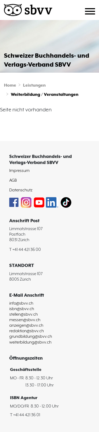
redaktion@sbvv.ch (26, 331)
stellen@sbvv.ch (23, 314)
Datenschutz (20, 190)
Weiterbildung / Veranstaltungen (44, 94)
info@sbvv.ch (21, 303)
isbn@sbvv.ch (21, 309)
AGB (13, 180)
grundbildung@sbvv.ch (30, 336)
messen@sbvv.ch (24, 320)
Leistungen (34, 85)
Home (10, 85)
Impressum (19, 170)
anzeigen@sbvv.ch (26, 325)
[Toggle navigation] (92, 11)
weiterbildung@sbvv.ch (30, 342)
